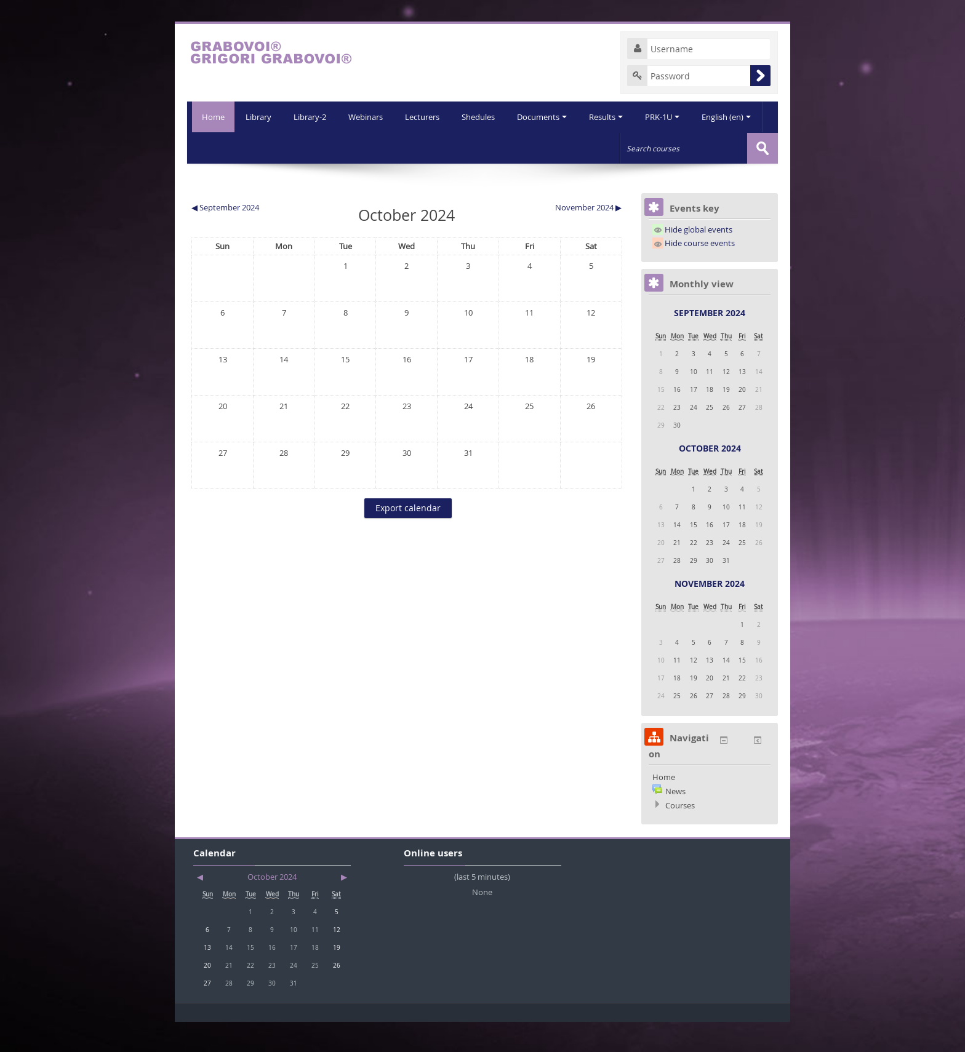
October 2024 (710, 478)
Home (210, 116)
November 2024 (710, 614)
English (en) (701, 147)
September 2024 (709, 343)
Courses (680, 835)
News (675, 821)
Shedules (448, 147)
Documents (514, 147)
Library (224, 147)
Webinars (333, 147)
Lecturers (391, 147)
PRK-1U (636, 147)
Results (579, 147)
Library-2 (276, 147)
